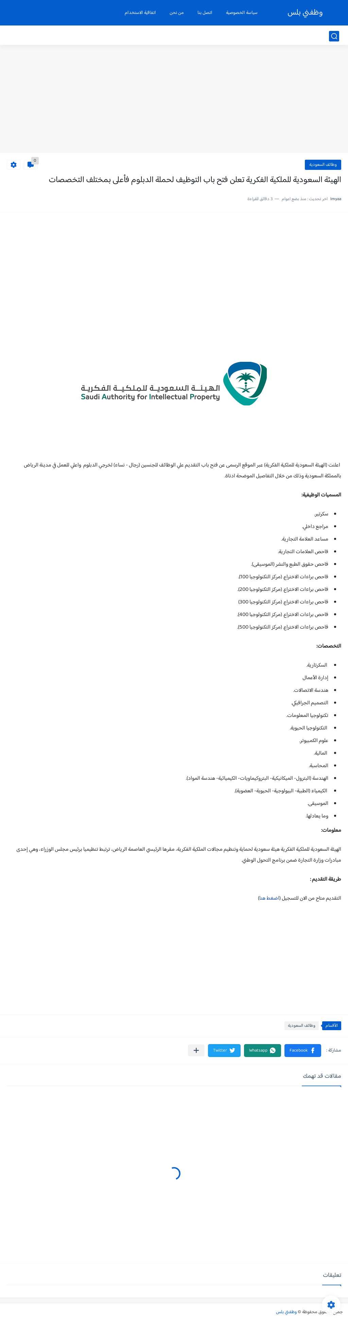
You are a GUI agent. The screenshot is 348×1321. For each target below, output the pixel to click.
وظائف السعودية (323, 165)
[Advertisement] (174, 100)
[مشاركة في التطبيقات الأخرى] (196, 1050)
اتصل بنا (204, 13)
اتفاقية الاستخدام (140, 13)
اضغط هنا (269, 898)
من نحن (177, 13)
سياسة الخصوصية (242, 13)
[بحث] (334, 36)
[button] (302, 1050)
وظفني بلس (305, 13)
